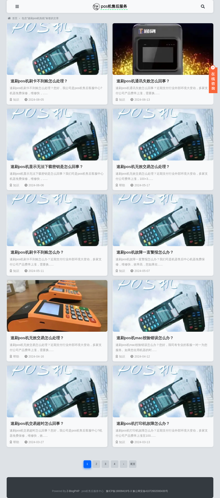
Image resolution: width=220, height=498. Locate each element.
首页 (12, 18)
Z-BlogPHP (73, 491)
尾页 (132, 464)
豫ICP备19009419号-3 (119, 491)
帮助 (120, 185)
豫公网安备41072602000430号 (150, 491)
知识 (14, 99)
